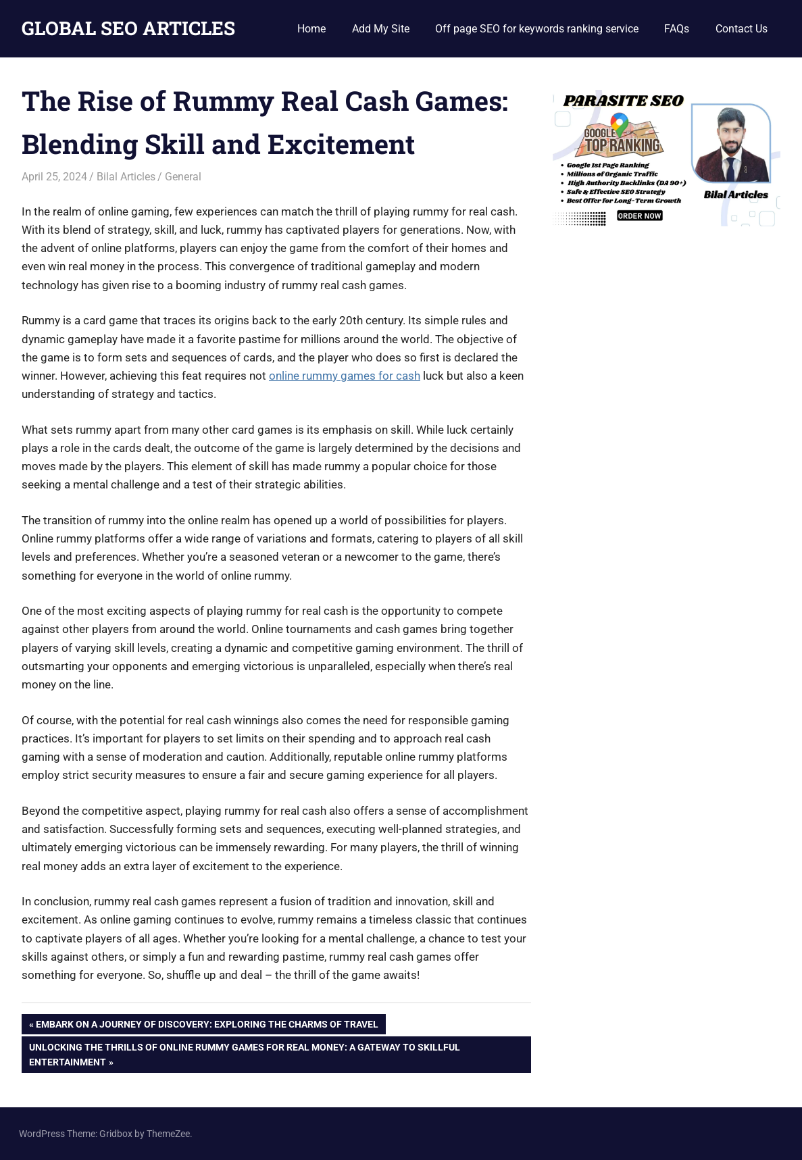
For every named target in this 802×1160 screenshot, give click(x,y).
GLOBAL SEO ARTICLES (128, 28)
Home (311, 28)
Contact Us (742, 28)
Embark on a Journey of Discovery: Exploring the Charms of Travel (206, 1025)
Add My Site (380, 28)
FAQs (676, 28)
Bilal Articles (126, 176)
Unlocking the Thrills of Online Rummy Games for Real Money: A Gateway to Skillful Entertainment (244, 1053)
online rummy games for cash (344, 375)
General (183, 176)
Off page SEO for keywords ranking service (536, 28)
